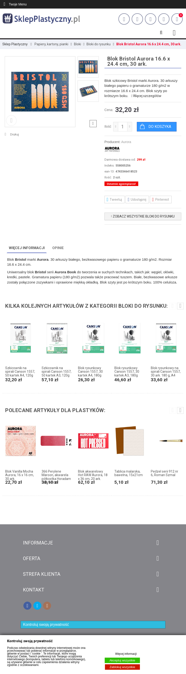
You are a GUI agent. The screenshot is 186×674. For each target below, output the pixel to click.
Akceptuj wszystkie (122, 660)
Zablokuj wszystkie (122, 667)
